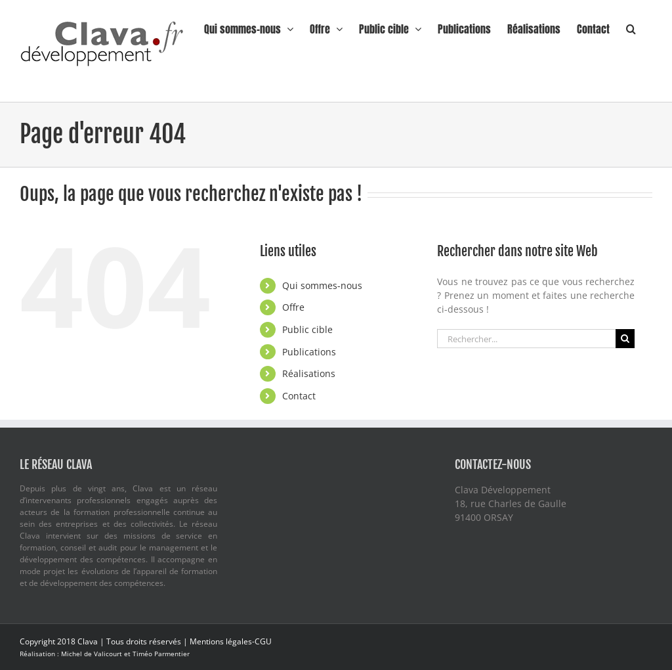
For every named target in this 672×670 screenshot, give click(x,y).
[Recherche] (625, 338)
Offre (293, 307)
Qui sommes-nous (322, 285)
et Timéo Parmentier (157, 653)
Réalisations (308, 373)
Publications (309, 352)
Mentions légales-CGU (231, 641)
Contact (299, 396)
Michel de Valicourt (92, 653)
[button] (631, 27)
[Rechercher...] (526, 338)
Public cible (307, 329)
